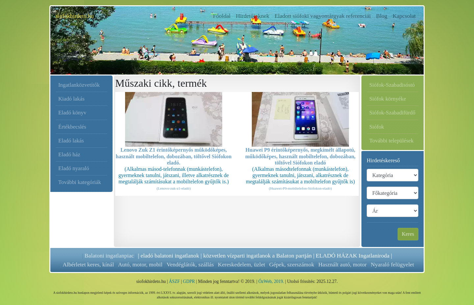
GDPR (189, 281)
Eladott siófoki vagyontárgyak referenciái (323, 16)
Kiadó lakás (71, 99)
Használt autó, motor (342, 264)
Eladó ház (69, 154)
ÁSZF (174, 281)
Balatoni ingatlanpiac (109, 255)
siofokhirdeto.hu (75, 16)
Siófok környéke (387, 99)
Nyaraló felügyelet (391, 264)
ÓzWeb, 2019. (271, 281)
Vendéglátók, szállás (190, 264)
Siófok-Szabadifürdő (392, 112)
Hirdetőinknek (252, 16)
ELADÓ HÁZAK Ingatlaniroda (352, 255)
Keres (408, 234)
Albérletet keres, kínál (88, 264)
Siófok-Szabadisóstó (392, 85)
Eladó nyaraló (73, 168)
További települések (391, 140)
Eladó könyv (72, 112)
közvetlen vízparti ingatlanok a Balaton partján (257, 255)
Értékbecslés (72, 127)
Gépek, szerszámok (291, 264)
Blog (381, 16)
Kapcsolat (404, 16)
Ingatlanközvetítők (79, 85)
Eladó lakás (71, 140)
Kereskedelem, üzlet (241, 264)
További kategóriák (79, 182)
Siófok (376, 127)
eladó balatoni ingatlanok (170, 255)
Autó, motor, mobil (140, 264)
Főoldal (223, 15)
